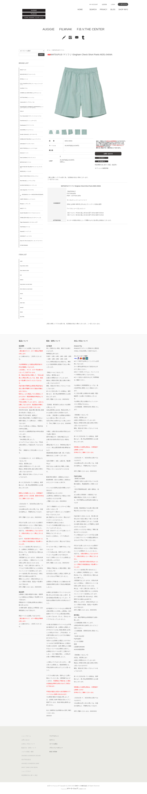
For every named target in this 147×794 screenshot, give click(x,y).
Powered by (73, 788)
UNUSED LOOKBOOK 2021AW (30, 755)
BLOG (112, 9)
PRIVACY (103, 9)
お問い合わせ (25, 740)
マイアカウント (54, 736)
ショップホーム (26, 736)
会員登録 (104, 4)
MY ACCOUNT (93, 4)
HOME (80, 9)
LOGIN (113, 4)
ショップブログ (26, 771)
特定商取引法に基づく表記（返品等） (106, 165)
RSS (50, 751)
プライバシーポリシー (56, 748)
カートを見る (53, 744)
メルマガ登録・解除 (27, 751)
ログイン (52, 740)
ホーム (48, 50)
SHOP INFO (123, 9)
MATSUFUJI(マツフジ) (58, 50)
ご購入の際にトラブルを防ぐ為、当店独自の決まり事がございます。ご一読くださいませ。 (73, 323)
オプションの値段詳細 (101, 168)
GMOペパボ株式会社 (81, 786)
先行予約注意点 (26, 759)
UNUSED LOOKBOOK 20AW (30, 763)
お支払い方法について (28, 744)
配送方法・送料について (28, 748)
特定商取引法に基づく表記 (29, 775)
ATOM (55, 751)
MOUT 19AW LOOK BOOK (29, 767)
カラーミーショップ (53, 786)
